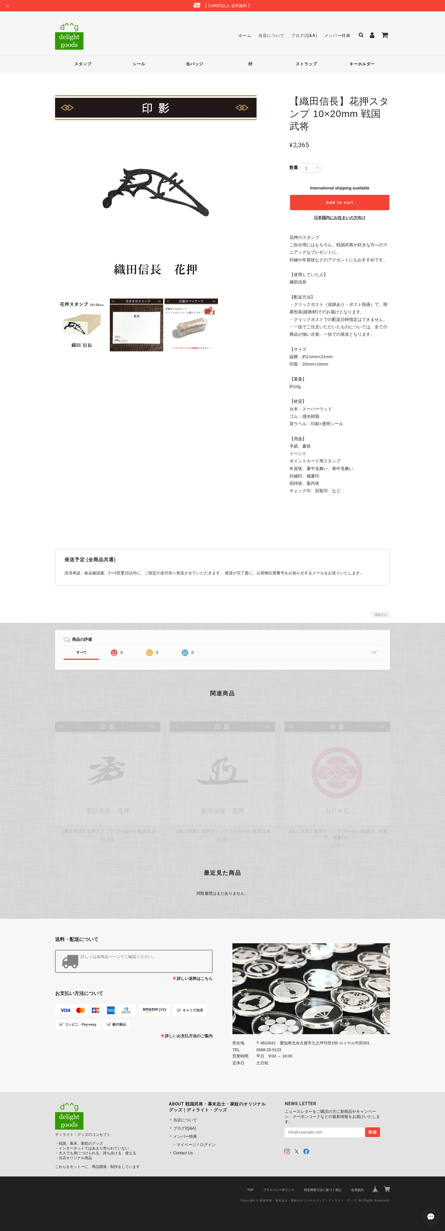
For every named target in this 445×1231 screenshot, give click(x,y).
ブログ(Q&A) (304, 35)
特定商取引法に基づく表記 (322, 1190)
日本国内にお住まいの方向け (340, 217)
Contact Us (183, 1153)
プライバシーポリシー (278, 1190)
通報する (381, 614)
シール (139, 64)
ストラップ (306, 64)
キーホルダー (362, 64)
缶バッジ (194, 64)
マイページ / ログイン (196, 1144)
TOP (250, 1190)
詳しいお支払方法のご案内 (189, 1036)
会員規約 (357, 1190)
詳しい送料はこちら (195, 978)
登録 (372, 1132)
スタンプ (82, 64)
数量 (293, 167)
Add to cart (339, 202)
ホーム (244, 35)
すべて (81, 652)
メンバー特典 (337, 35)
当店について (271, 35)
